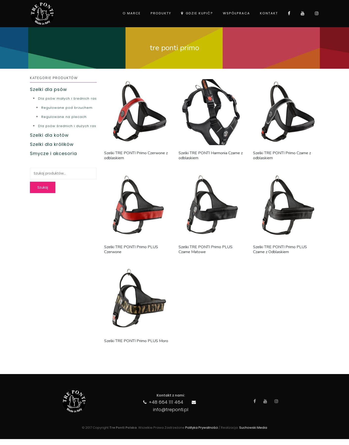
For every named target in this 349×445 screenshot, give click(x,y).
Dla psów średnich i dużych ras (67, 126)
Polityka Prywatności (201, 427)
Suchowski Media (253, 427)
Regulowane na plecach (64, 116)
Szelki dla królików (52, 144)
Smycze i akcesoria (53, 153)
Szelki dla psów (48, 89)
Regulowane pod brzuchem (67, 107)
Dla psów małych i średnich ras (67, 98)
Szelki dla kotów (49, 135)
